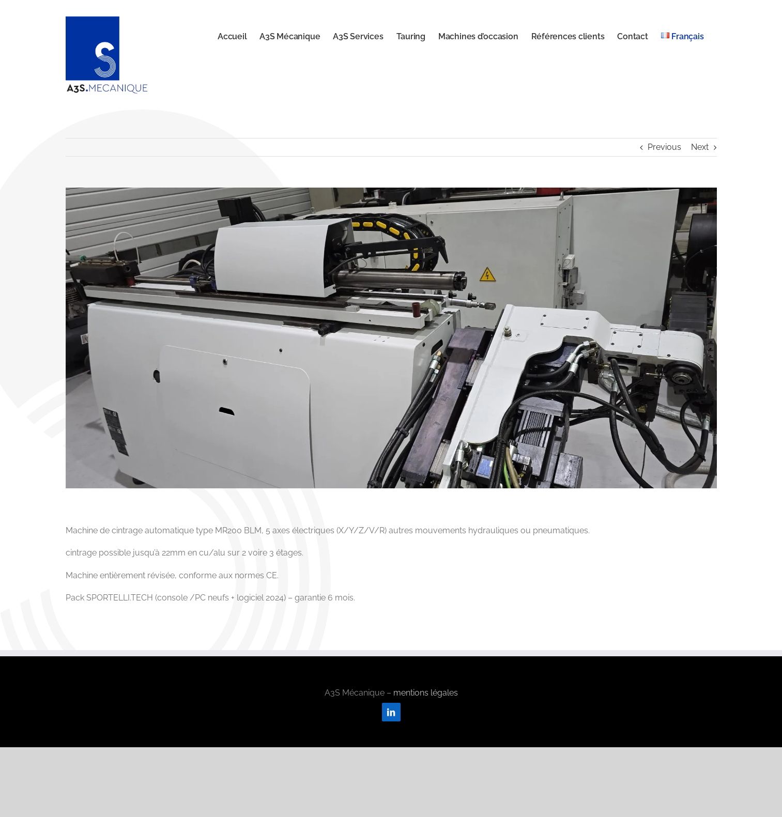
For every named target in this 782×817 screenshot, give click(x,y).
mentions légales (425, 693)
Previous (664, 147)
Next (700, 147)
